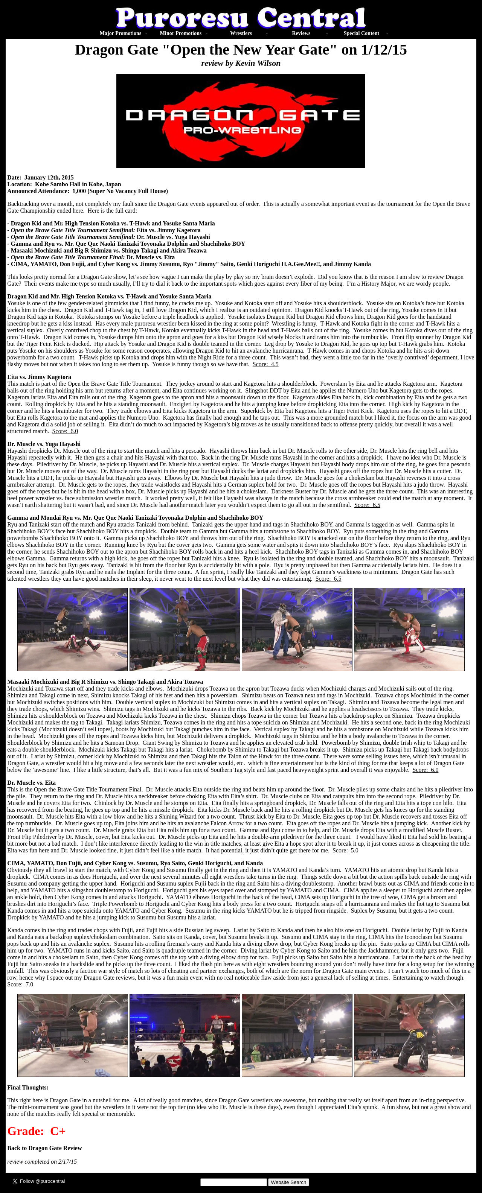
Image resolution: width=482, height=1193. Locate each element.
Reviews (301, 33)
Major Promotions (120, 33)
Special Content (362, 33)
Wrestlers (241, 33)
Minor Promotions (180, 33)
